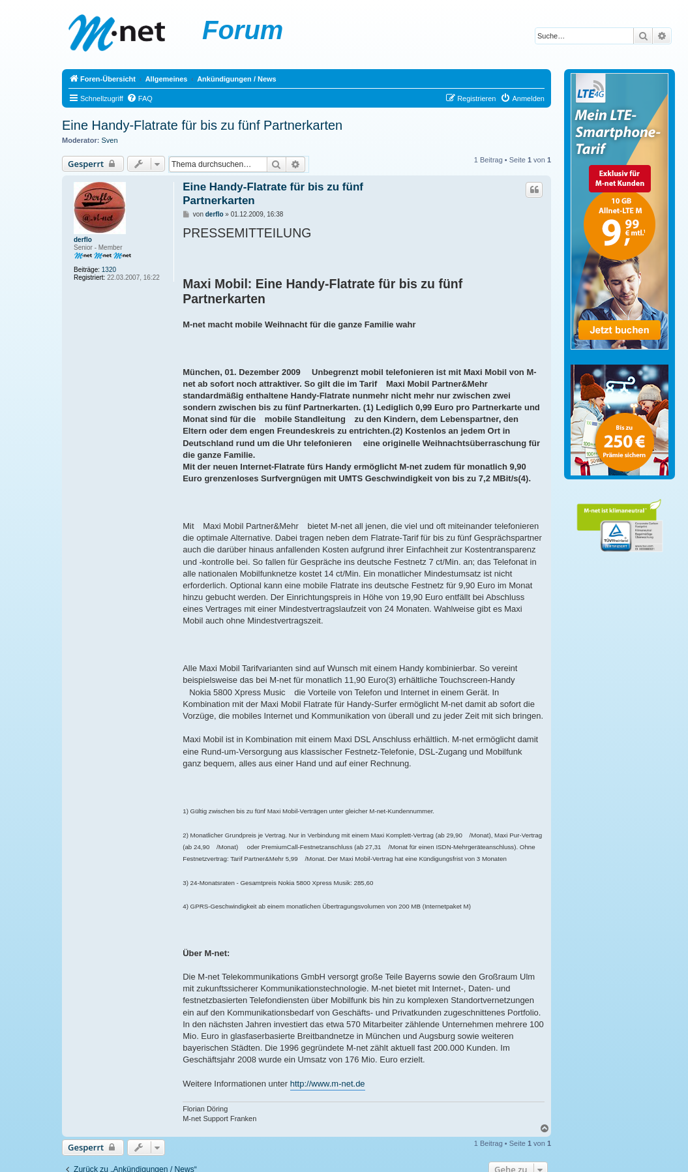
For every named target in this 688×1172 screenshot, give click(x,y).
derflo (83, 239)
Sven (110, 140)
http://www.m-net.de (327, 1084)
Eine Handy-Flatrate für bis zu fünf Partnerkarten (202, 125)
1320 (109, 269)
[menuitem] (140, 98)
